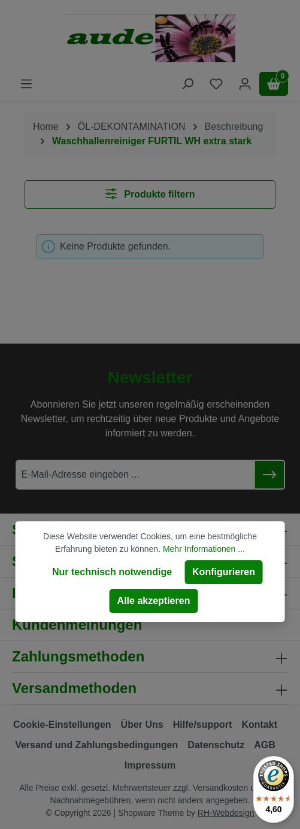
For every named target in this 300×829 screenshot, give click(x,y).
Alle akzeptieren (153, 601)
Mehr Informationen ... (204, 549)
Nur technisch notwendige (112, 572)
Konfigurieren (223, 572)
